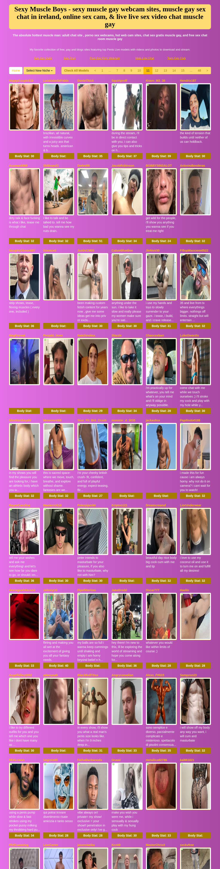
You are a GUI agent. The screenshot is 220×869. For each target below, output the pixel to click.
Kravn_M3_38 (155, 80)
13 (165, 70)
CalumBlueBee (122, 203)
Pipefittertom (86, 448)
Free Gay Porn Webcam (105, 58)
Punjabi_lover (53, 264)
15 (183, 70)
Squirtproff (119, 80)
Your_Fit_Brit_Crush (92, 325)
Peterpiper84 (86, 387)
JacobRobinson (123, 142)
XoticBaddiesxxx (124, 693)
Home (16, 70)
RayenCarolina (19, 387)
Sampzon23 (188, 509)
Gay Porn (70, 58)
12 (156, 70)
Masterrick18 (52, 387)
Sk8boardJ (51, 142)
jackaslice (153, 325)
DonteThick (85, 80)
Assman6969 (18, 142)
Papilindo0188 (190, 325)
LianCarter (50, 632)
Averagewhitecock (22, 448)
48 (199, 70)
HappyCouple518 (21, 80)
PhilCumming (18, 632)
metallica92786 (156, 571)
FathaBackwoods (89, 571)
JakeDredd (119, 448)
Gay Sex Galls (43, 58)
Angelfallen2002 (20, 509)
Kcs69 (116, 632)
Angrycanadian (122, 509)
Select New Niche (39, 70)
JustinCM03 (85, 203)
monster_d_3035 (123, 325)
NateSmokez (86, 264)
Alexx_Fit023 (155, 509)
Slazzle (117, 264)
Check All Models (76, 70)
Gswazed (49, 203)
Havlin (184, 448)
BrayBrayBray (190, 693)
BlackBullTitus (87, 509)
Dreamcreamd (156, 387)
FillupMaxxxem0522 (194, 203)
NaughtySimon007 (22, 203)
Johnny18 (50, 448)
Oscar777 (152, 448)
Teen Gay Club (176, 58)
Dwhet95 (83, 142)
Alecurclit (50, 754)
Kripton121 (119, 387)
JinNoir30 (153, 203)
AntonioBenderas (192, 142)
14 (174, 70)
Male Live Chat (144, 58)
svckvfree (187, 632)
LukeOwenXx (189, 264)
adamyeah (50, 509)
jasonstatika (86, 632)
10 (139, 70)
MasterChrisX (155, 632)
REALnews (17, 571)
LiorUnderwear (190, 387)
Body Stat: (24, 132)
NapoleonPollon (88, 693)
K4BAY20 (50, 693)
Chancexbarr (155, 264)
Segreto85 (50, 571)
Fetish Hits (144, 862)
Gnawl (116, 571)
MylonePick (17, 693)
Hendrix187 (188, 80)
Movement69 (52, 325)
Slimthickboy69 (20, 325)
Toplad (151, 693)
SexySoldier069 (20, 754)
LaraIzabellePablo (56, 80)
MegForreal (17, 264)
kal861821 (187, 571)
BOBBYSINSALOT (159, 142)
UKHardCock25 (88, 754)
